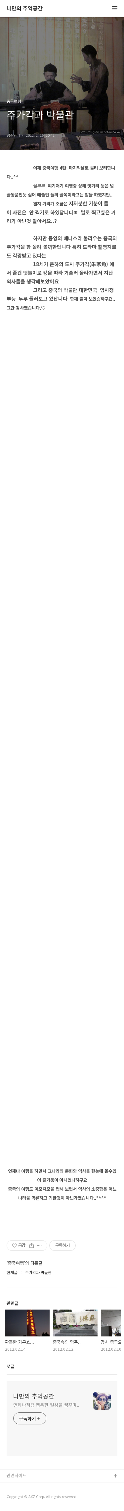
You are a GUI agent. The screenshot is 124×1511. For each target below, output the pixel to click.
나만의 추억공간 (25, 8)
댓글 (11, 1366)
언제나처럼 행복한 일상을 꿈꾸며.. (46, 1404)
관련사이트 (16, 1475)
